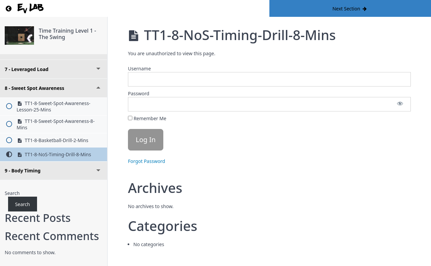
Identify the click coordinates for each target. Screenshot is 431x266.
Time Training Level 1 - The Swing (67, 34)
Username (139, 68)
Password (138, 93)
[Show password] (400, 104)
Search (12, 193)
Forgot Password (146, 161)
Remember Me (147, 118)
